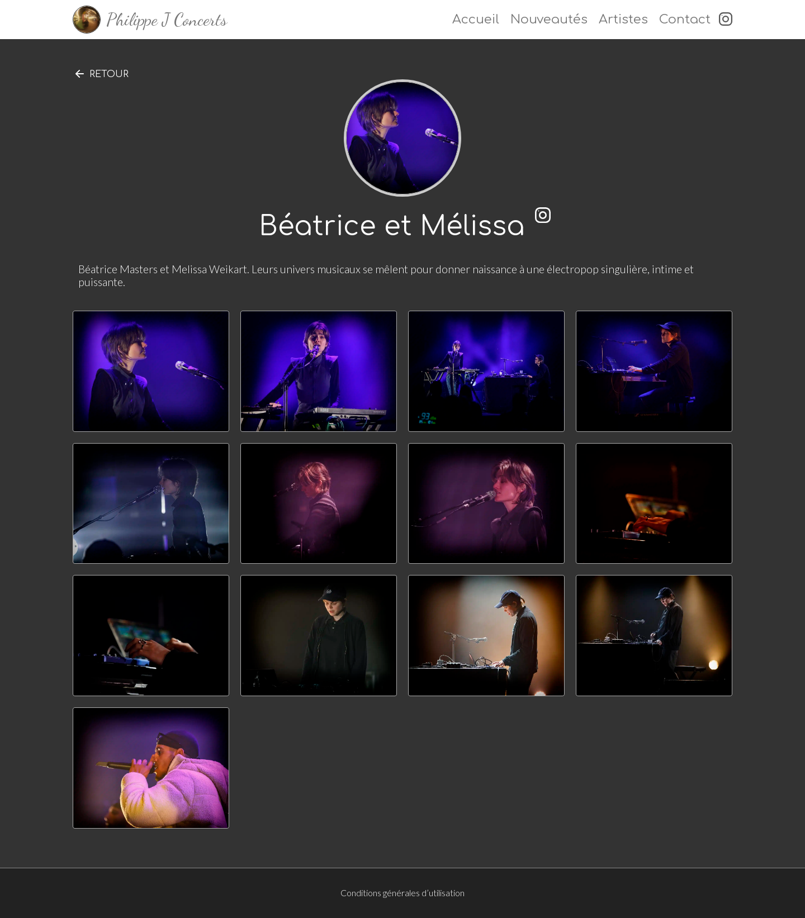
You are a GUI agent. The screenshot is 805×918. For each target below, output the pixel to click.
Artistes (623, 19)
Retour (109, 74)
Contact (685, 19)
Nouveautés (549, 19)
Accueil (475, 19)
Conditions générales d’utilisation (402, 892)
